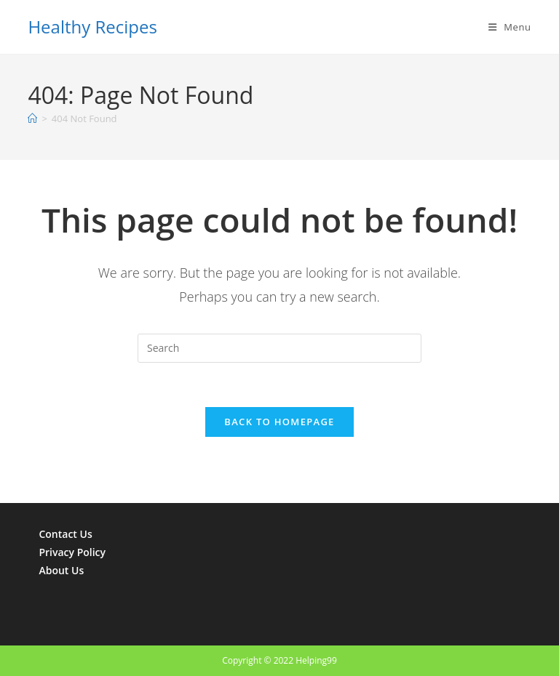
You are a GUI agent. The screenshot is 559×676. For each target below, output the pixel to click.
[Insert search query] (279, 348)
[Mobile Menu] (509, 26)
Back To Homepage (279, 421)
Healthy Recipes (92, 27)
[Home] (32, 118)
